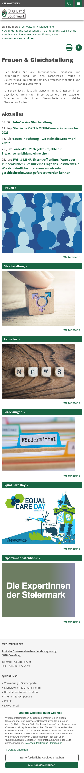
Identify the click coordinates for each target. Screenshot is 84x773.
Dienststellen (46, 26)
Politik (7, 701)
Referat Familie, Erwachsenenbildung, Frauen (31, 34)
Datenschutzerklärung (36, 743)
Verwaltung (27, 26)
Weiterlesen (71, 257)
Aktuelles (10, 339)
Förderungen (13, 412)
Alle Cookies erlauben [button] (41, 765)
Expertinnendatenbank (21, 558)
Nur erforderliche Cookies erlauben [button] (42, 757)
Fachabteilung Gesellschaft (58, 30)
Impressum (56, 743)
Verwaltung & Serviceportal (20, 683)
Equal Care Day (15, 485)
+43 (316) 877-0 (21, 662)
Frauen (9, 188)
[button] (16, 749)
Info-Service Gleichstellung (27, 122)
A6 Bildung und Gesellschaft (20, 30)
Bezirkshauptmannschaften (21, 692)
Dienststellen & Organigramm (22, 687)
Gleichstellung (14, 266)
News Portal (11, 705)
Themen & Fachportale (18, 696)
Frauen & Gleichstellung (18, 38)
